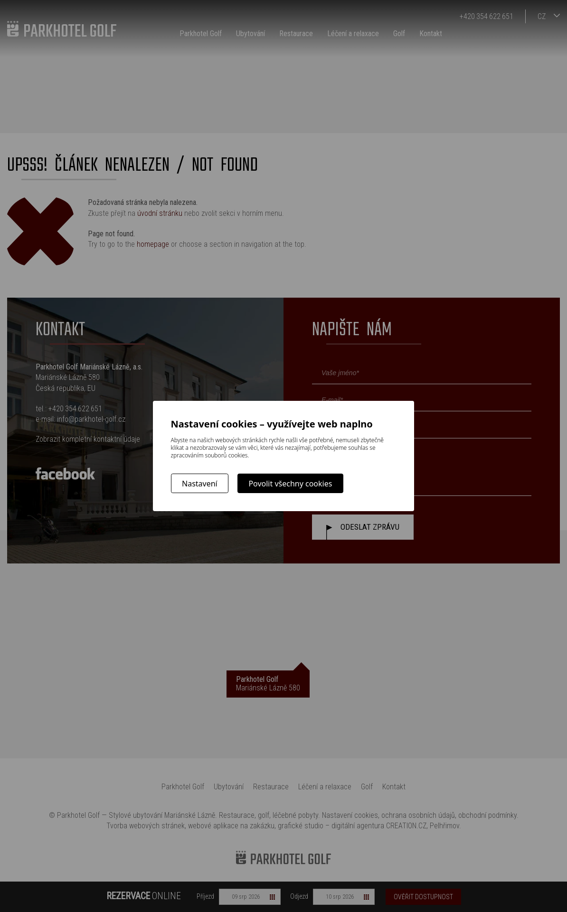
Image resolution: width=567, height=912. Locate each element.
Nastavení (199, 483)
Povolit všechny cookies (290, 483)
